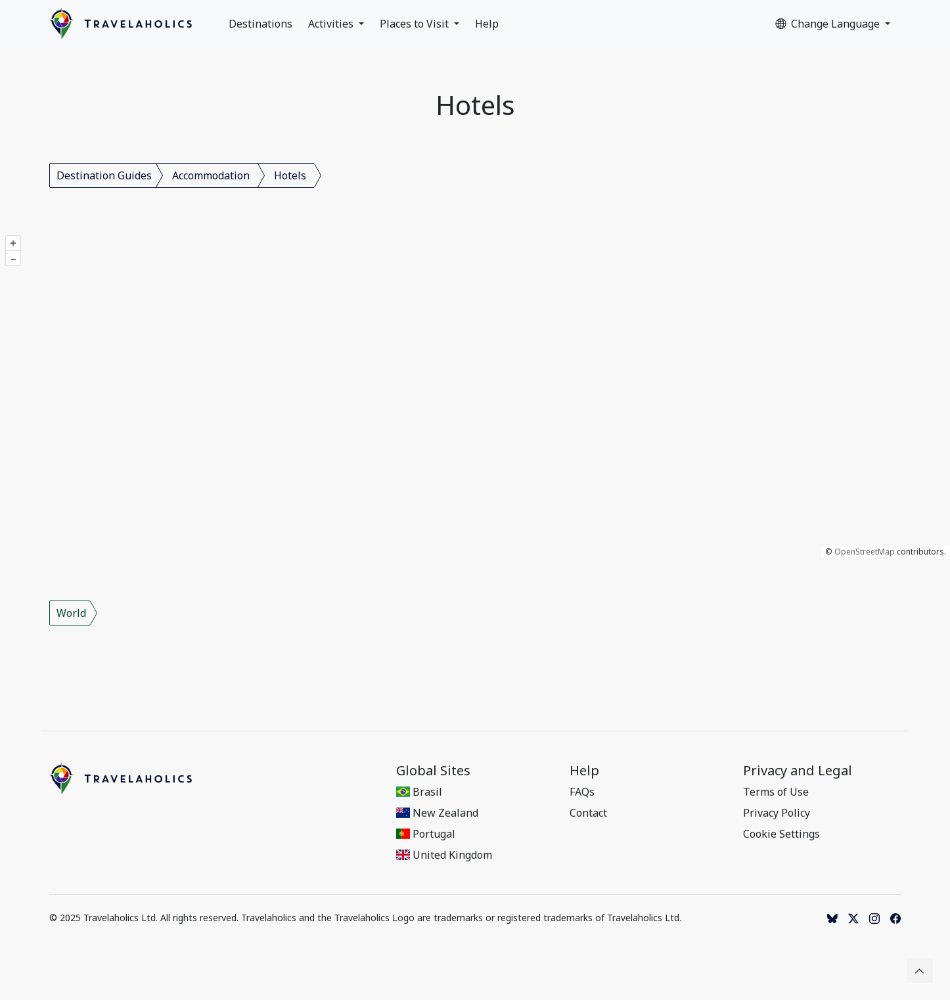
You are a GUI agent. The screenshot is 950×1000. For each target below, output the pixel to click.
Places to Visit (415, 23)
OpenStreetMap (864, 551)
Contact (588, 813)
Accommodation (211, 175)
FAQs (582, 791)
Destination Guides (104, 175)
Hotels (290, 175)
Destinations (260, 23)
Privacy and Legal (797, 771)
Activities (332, 23)
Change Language (828, 23)
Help (487, 23)
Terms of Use (776, 791)
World (71, 613)
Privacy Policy (776, 813)
